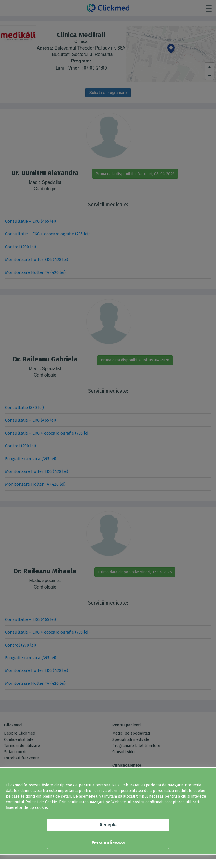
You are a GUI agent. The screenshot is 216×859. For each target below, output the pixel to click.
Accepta (108, 824)
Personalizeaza (108, 842)
